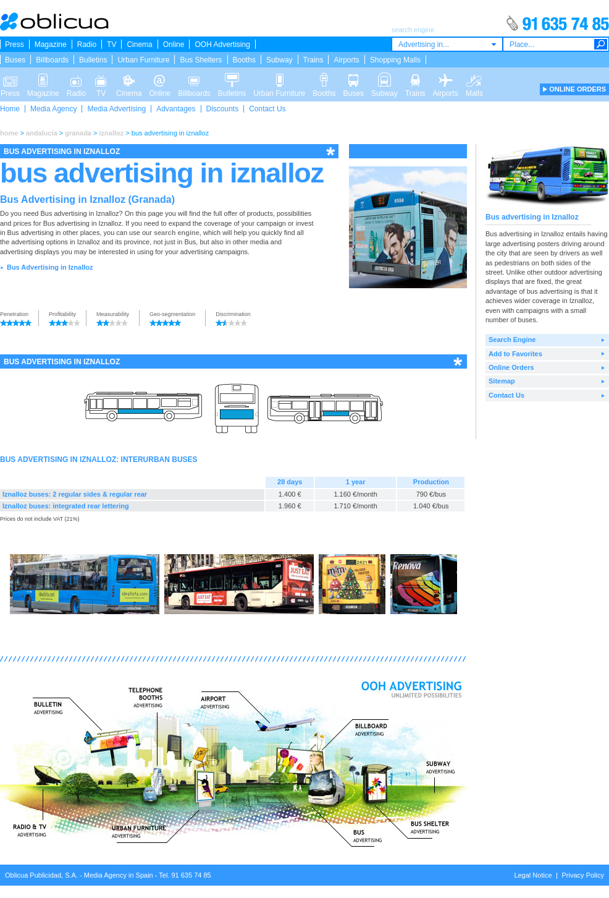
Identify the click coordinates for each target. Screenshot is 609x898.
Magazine (51, 44)
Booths (244, 60)
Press (14, 44)
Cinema (139, 44)
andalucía (41, 133)
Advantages (175, 109)
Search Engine (512, 339)
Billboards (52, 60)
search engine (177, 232)
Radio (86, 44)
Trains (313, 60)
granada (78, 133)
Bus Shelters (201, 60)
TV (111, 44)
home (9, 133)
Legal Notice (533, 875)
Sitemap (502, 381)
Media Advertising (116, 109)
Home (10, 109)
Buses (15, 60)
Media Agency (53, 109)
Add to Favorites (515, 353)
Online (174, 44)
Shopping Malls (395, 60)
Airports (346, 60)
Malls (474, 79)
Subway (279, 60)
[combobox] (447, 44)
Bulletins (93, 60)
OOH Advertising (222, 44)
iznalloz (111, 133)
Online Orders (511, 367)
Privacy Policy (583, 875)
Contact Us (267, 109)
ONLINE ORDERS (577, 89)
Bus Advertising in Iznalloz (50, 267)
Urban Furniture (143, 60)
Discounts (222, 109)
